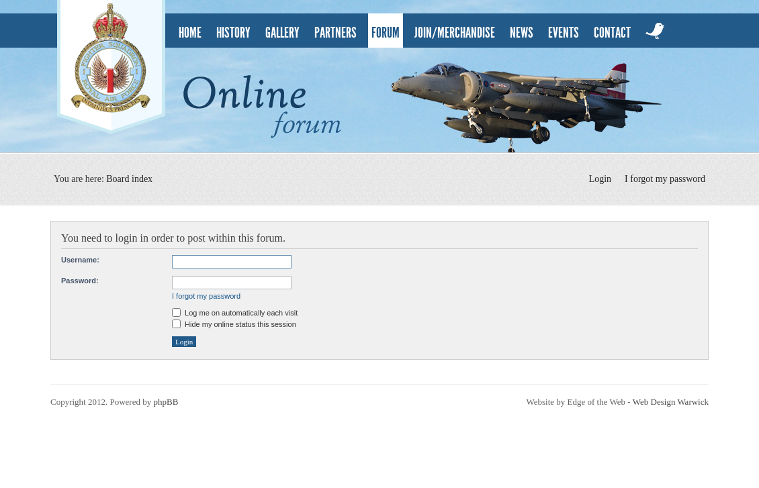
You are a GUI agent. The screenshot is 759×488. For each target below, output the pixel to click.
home (190, 33)
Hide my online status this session (234, 324)
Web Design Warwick (671, 402)
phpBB (165, 402)
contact (612, 33)
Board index (129, 179)
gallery (282, 33)
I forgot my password (665, 179)
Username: (80, 260)
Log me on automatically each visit (235, 313)
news (521, 33)
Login (600, 179)
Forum (385, 33)
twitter (656, 30)
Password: (80, 281)
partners (335, 33)
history (233, 33)
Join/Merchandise (454, 33)
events (563, 33)
